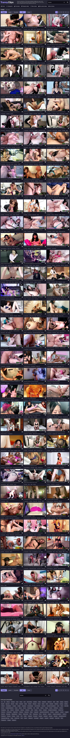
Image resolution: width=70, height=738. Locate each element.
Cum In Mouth (37, 705)
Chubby (66, 703)
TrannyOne (3, 63)
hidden (67, 113)
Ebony (20, 707)
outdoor (39, 282)
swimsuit (31, 534)
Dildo (62, 705)
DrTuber (25, 248)
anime (42, 46)
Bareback (44, 701)
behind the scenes (35, 400)
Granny (36, 710)
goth (57, 315)
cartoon (54, 652)
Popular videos (25, 6)
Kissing (51, 712)
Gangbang (3, 710)
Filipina (42, 707)
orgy (34, 265)
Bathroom (50, 701)
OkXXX (2, 315)
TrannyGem (3, 29)
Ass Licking (29, 701)
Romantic (35, 716)
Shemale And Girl (62, 716)
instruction (37, 619)
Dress (16, 707)
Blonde (29, 703)
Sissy (12, 718)
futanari (33, 46)
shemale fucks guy (36, 332)
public (36, 282)
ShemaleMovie (4, 46)
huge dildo (35, 501)
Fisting (46, 707)
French (50, 707)
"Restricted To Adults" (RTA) (16, 733)
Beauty (61, 701)
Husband (21, 712)
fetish (36, 63)
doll (10, 282)
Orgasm (49, 714)
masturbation (56, 467)
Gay (8, 710)
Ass (24, 701)
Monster (44, 714)
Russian (40, 716)
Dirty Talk (66, 705)
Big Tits (12, 703)
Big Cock (7, 703)
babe (29, 416)
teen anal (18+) (17, 96)
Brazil (43, 703)
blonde (18, 181)
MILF (67, 63)
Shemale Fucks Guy (5, 718)
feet (31, 484)
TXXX (2, 231)
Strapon (41, 718)
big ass (13, 46)
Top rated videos (42, 6)
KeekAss (49, 46)
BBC (64, 551)
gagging (8, 113)
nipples (18, 265)
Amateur (13, 701)
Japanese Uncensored (44, 712)
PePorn (48, 484)
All (22, 12)
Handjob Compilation (52, 710)
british (31, 265)
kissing (8, 299)
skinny (57, 79)
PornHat (25, 29)
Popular (4, 12)
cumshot (43, 63)
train (34, 197)
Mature (20, 714)
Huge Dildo (15, 712)
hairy (13, 282)
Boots (39, 703)
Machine (3, 714)
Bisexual (21, 703)
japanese (17, 282)
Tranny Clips (7, 2)
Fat (34, 707)
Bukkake (56, 703)
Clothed (2, 705)
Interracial (26, 712)
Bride (47, 703)
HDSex (25, 46)
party (13, 96)
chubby (63, 130)
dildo (21, 282)
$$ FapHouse (26, 282)
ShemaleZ (3, 130)
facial (12, 113)
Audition (35, 701)
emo (12, 164)
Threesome (3, 720)
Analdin (48, 450)
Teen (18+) (57, 718)
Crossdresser (30, 705)
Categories (9, 6)
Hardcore (3, 712)
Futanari (61, 707)
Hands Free (60, 710)
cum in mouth (41, 383)
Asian (21, 701)
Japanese (36, 712)
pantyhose (10, 265)
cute (12, 29)
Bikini (17, 703)
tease (12, 197)
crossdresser (13, 181)
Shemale (55, 716)
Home (3, 6)
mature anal (59, 63)
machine (11, 484)
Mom (40, 714)
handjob (9, 46)
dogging (42, 113)
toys (32, 416)
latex (57, 282)
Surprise (46, 718)
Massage (8, 714)
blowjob (32, 63)
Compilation (8, 705)
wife (67, 130)
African (8, 701)
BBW (32, 29)
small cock (66, 79)
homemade (62, 113)
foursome (41, 164)
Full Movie (56, 707)
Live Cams (51, 6)
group (60, 518)
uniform (61, 79)
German (12, 710)
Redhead (30, 716)
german (39, 79)
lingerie (20, 29)
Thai (62, 718)
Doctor (2, 707)
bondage (37, 197)
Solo (22, 718)
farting (31, 501)
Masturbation (14, 714)
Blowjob (34, 703)
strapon (59, 130)
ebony (52, 450)
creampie (15, 29)
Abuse (23, 735)
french (35, 349)
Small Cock (17, 718)
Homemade (9, 712)
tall (6, 332)
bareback (54, 534)
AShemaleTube (27, 63)
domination (32, 619)
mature (54, 63)
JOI (41, 619)
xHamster (49, 96)
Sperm (25, 718)
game (39, 96)
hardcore (7, 551)
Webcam (14, 720)
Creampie (24, 705)
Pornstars (17, 6)
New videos (33, 6)
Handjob (45, 710)
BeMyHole (26, 669)
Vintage (9, 720)
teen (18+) (38, 46)
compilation (33, 366)
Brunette (51, 703)
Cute (58, 705)
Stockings (36, 718)
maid (54, 79)
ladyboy (36, 130)
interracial (32, 96)
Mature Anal (25, 714)
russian (14, 265)
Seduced (45, 716)
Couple (19, 705)
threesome (18, 46)
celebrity (39, 534)
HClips (48, 29)
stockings (8, 130)
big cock (32, 181)
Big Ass (66, 701)
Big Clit (2, 703)
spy (35, 315)
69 (4, 701)
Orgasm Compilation (57, 714)
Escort (24, 707)
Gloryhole (27, 710)
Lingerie (66, 712)
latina (36, 96)
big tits (43, 29)
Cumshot (43, 705)
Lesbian (61, 712)
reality (8, 534)
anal (39, 113)
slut (7, 147)
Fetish (38, 707)
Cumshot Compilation (51, 705)
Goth (32, 710)
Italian (31, 712)
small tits (65, 96)
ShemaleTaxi (49, 164)
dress (54, 231)
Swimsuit (51, 718)
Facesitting (29, 707)
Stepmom (31, 718)
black (56, 450)
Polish (18, 716)
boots (29, 248)
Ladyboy (57, 712)
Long (29, 12)
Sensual (50, 716)
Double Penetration (9, 707)
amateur (8, 29)
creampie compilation (61, 46)
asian (39, 63)
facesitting (36, 164)
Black (26, 703)
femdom (54, 332)
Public (25, 716)
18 (63, 366)
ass (29, 484)
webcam (55, 29)
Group (40, 710)
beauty (53, 96)
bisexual (31, 164)
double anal (55, 433)
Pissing (13, 716)
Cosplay (14, 705)
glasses (61, 585)
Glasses (22, 710)
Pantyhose (3, 716)
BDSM (41, 197)
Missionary (35, 714)
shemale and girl (59, 96)
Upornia (2, 349)
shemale (38, 29)
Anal (17, 701)
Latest (10, 12)
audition (30, 433)
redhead (17, 130)
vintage (13, 248)
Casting (61, 703)
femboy (63, 299)
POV (67, 147)
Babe (39, 701)
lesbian (16, 164)
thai (60, 197)
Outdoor (64, 714)
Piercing (8, 716)
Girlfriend (17, 710)
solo (29, 29)
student (29, 299)
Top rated (16, 12)
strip (66, 686)
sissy (52, 29)
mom (31, 197)
